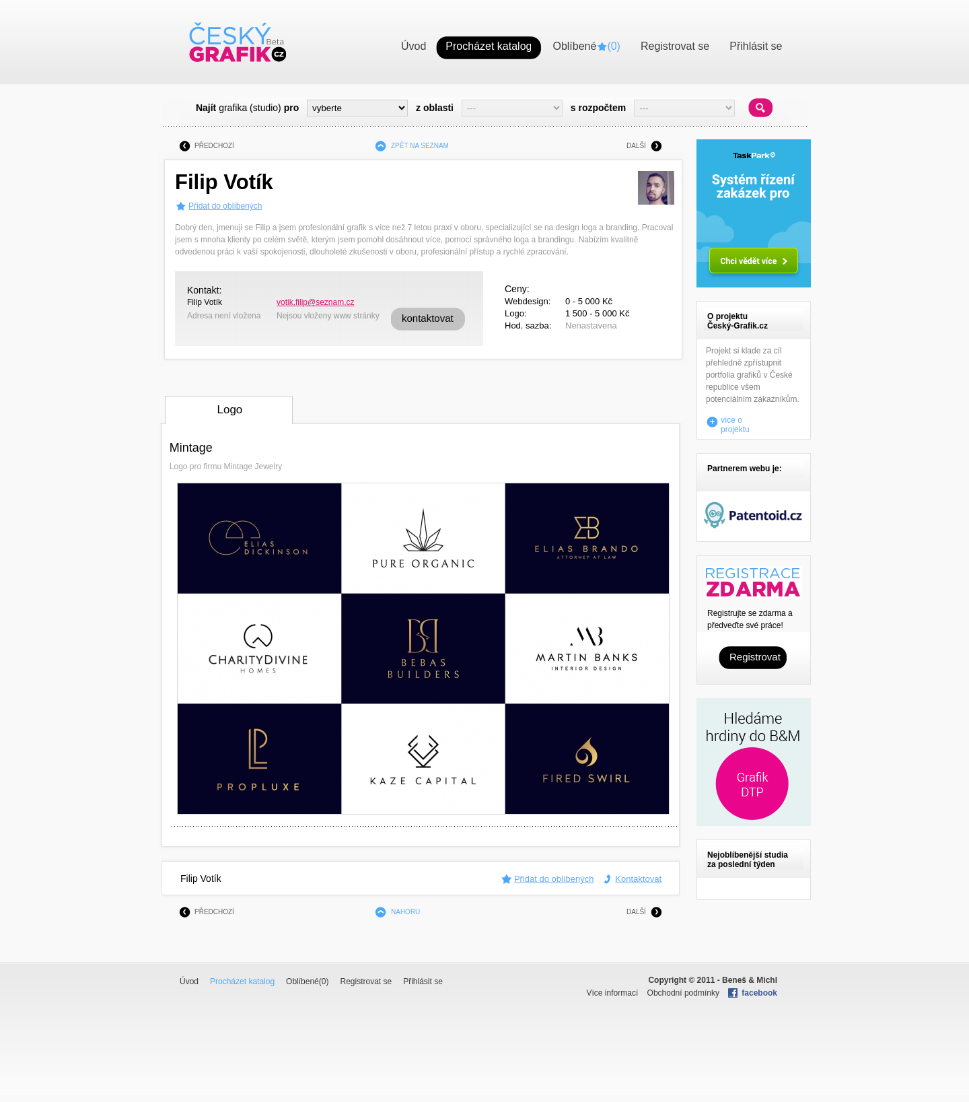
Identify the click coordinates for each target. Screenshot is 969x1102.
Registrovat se (366, 981)
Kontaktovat (638, 879)
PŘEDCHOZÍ (214, 145)
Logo (229, 409)
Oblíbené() (307, 981)
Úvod (189, 981)
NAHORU (405, 912)
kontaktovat (428, 318)
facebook (759, 993)
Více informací (613, 993)
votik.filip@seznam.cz (316, 302)
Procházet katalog (242, 981)
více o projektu (735, 422)
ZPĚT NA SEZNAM (420, 145)
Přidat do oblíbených (225, 206)
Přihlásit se (423, 981)
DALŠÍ (636, 145)
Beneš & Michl (749, 980)
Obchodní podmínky (683, 993)
